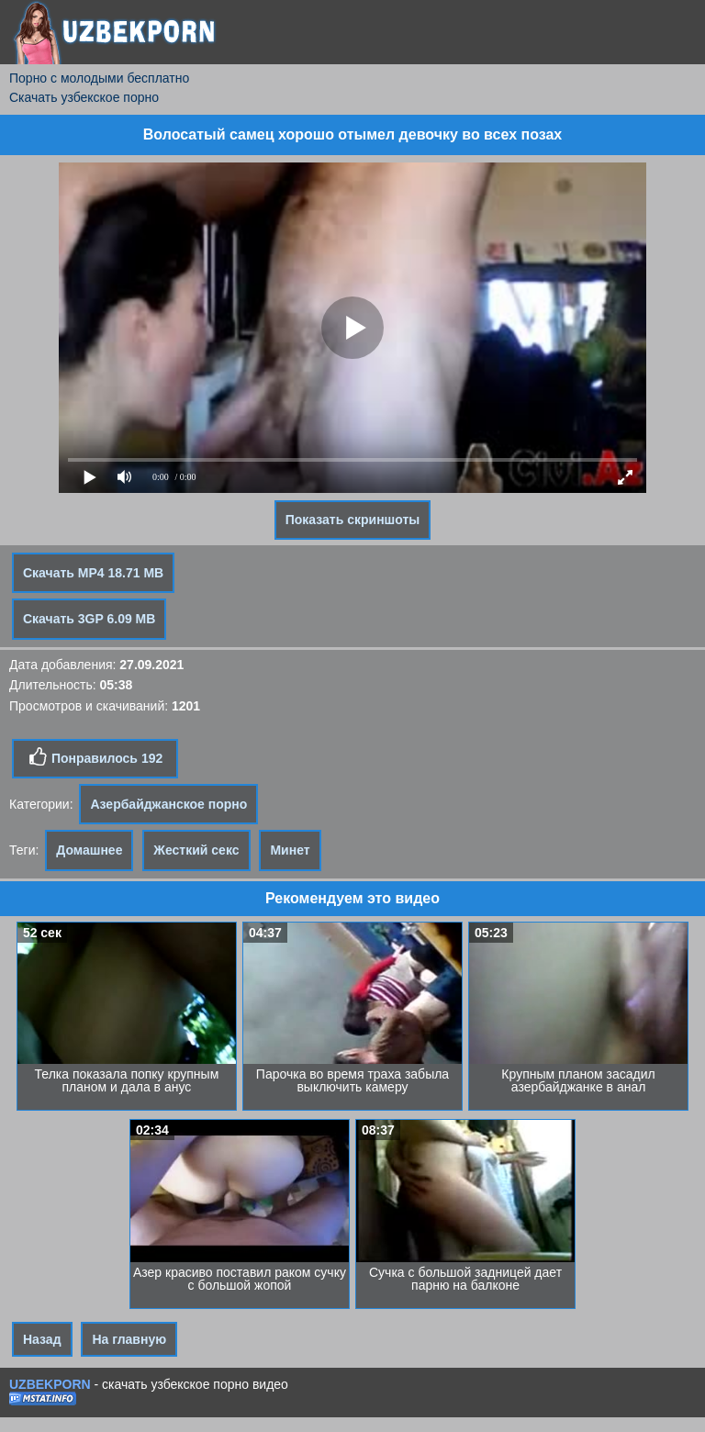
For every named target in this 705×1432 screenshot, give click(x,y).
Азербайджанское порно (168, 804)
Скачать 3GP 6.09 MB (89, 618)
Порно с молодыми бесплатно (99, 78)
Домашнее (89, 850)
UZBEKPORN (50, 1384)
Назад (42, 1339)
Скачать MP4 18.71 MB (93, 572)
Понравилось (95, 757)
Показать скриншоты (352, 519)
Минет (289, 850)
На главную (129, 1339)
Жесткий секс (196, 850)
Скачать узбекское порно (84, 97)
